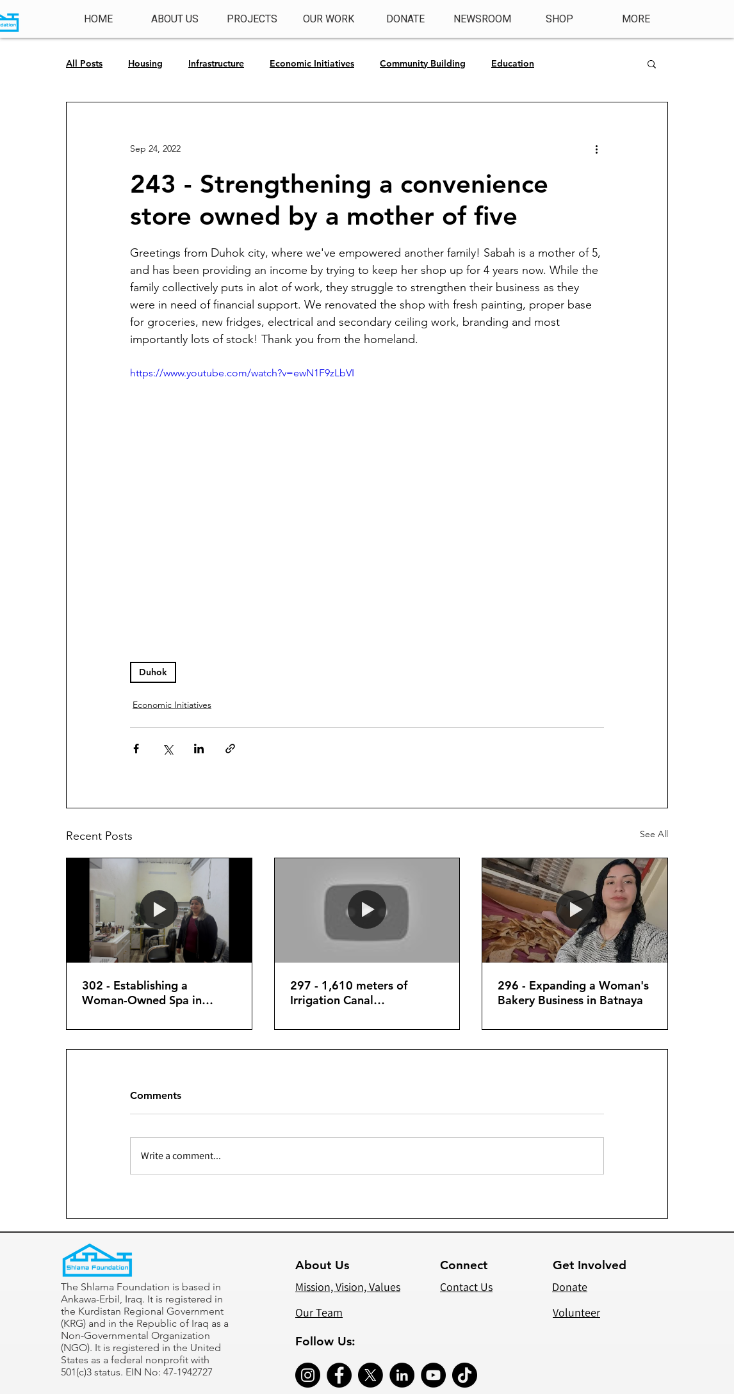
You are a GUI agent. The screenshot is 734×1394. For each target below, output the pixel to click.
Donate (569, 1286)
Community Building (423, 63)
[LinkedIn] (401, 1375)
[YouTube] (433, 1375)
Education (512, 63)
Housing (145, 63)
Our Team (319, 1312)
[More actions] (596, 148)
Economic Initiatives (312, 63)
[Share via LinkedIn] (199, 748)
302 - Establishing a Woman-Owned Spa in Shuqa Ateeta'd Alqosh (143, 992)
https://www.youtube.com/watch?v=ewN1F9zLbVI (242, 373)
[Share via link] (230, 748)
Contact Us (466, 1286)
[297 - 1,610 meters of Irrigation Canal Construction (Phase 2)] (367, 910)
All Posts (84, 63)
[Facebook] (339, 1375)
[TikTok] (464, 1375)
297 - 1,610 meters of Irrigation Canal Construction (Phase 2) (350, 992)
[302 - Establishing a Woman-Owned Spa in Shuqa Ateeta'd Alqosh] (159, 910)
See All (654, 834)
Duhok (153, 672)
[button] (251, 19)
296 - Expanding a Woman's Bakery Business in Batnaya (573, 992)
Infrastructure (216, 63)
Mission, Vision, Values (347, 1286)
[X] (370, 1375)
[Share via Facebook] (136, 748)
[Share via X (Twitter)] (167, 748)
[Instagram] (307, 1375)
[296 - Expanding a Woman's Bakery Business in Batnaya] (574, 910)
